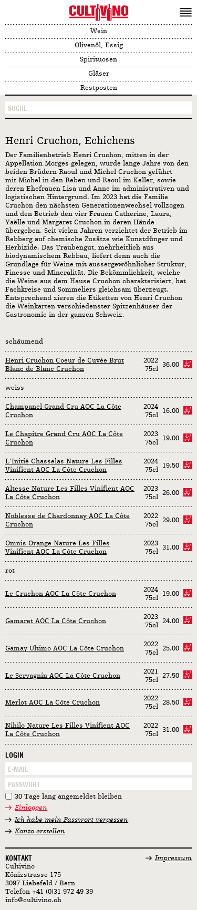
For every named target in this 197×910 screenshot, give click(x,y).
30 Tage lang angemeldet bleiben (68, 796)
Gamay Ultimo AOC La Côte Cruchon (64, 648)
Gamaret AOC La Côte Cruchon (55, 621)
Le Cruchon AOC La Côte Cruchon (60, 594)
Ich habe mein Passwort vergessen (71, 819)
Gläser (98, 73)
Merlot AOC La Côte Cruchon (52, 702)
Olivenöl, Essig (99, 45)
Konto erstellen (40, 831)
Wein (98, 31)
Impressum (173, 858)
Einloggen (31, 807)
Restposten (98, 88)
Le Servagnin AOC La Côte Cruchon (62, 676)
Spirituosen (98, 59)
